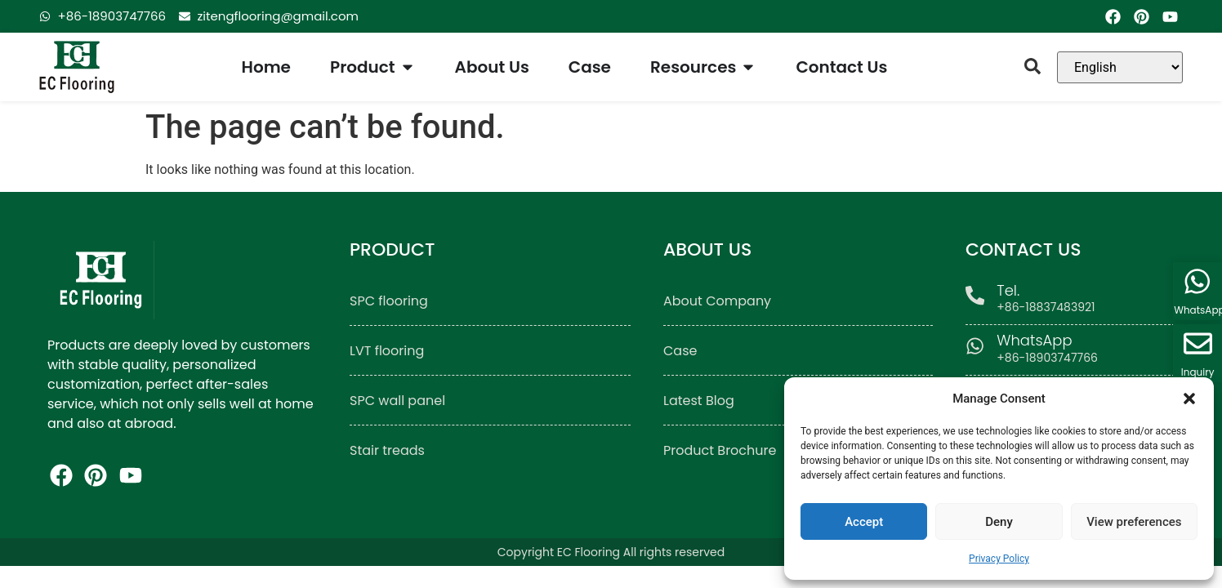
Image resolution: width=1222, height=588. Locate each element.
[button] (1189, 398)
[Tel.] (976, 296)
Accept (864, 521)
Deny (999, 521)
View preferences (1133, 521)
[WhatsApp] (976, 346)
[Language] (1120, 67)
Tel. (1009, 290)
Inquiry (1198, 372)
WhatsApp (1035, 340)
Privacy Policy (999, 558)
